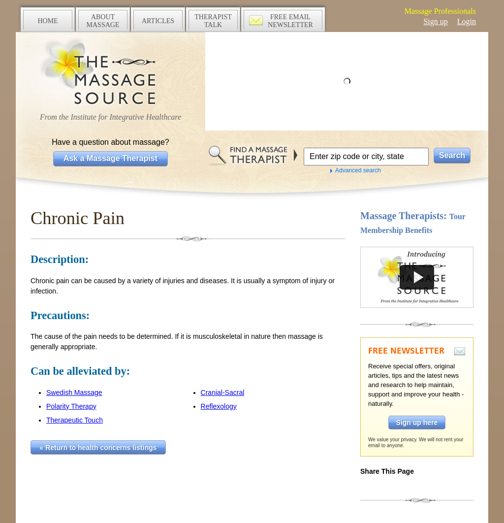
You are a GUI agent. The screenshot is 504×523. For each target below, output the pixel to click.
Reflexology (219, 406)
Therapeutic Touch (74, 420)
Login (466, 21)
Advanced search (358, 170)
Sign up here (417, 422)
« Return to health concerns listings (98, 448)
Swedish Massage (74, 392)
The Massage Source (110, 72)
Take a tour (416, 277)
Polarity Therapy (71, 406)
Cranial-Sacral (223, 392)
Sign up (435, 21)
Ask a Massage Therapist (110, 158)
